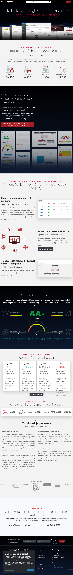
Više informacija (36, 394)
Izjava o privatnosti (41, 555)
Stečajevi (54, 562)
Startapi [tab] (30, 412)
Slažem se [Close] (30, 570)
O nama (39, 553)
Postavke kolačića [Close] (9, 570)
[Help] (71, 2)
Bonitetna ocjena (55, 553)
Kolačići (39, 559)
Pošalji (62, 541)
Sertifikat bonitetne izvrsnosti (58, 557)
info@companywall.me (20, 525)
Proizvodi (54, 559)
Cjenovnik (40, 564)
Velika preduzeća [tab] (13, 412)
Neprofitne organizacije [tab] (67, 412)
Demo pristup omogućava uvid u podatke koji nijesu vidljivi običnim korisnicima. (17, 124)
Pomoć (39, 561)
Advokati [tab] (46, 412)
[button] (68, 2)
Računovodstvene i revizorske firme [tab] (56, 412)
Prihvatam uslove (55, 539)
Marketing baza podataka (57, 567)
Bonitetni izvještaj (55, 555)
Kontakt (39, 566)
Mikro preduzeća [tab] (38, 412)
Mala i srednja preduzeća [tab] (5, 412)
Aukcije (53, 565)
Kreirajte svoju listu (45, 249)
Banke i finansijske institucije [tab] (21, 412)
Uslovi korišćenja (55, 542)
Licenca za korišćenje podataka (42, 569)
